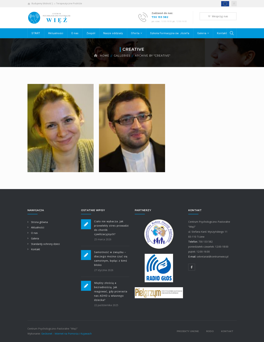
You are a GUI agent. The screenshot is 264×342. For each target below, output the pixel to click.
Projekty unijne (188, 331)
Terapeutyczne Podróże (69, 3)
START (36, 33)
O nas (75, 33)
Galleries (122, 55)
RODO (210, 331)
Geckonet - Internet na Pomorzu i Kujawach (66, 333)
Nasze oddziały (113, 33)
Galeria (201, 33)
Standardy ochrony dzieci (43, 244)
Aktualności (55, 33)
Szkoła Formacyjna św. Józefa (169, 33)
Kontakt (222, 33)
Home (104, 55)
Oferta (135, 33)
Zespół (91, 33)
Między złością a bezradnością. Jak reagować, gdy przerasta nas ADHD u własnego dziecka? (110, 291)
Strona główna (37, 222)
